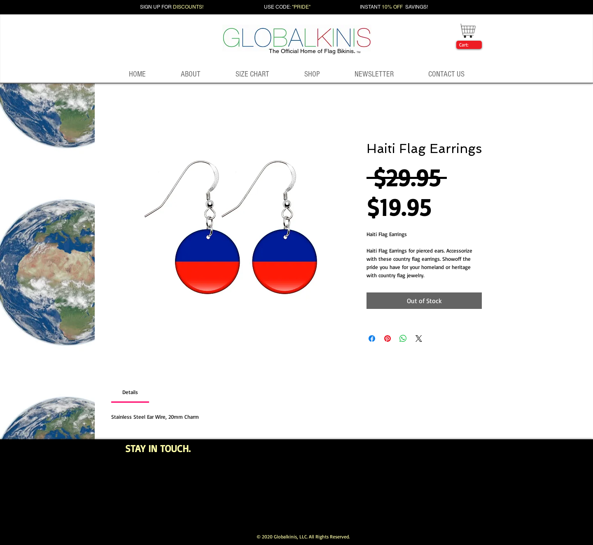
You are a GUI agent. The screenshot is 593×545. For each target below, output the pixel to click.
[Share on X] (419, 338)
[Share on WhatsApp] (403, 338)
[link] (467, 45)
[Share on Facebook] (372, 338)
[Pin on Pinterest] (387, 338)
